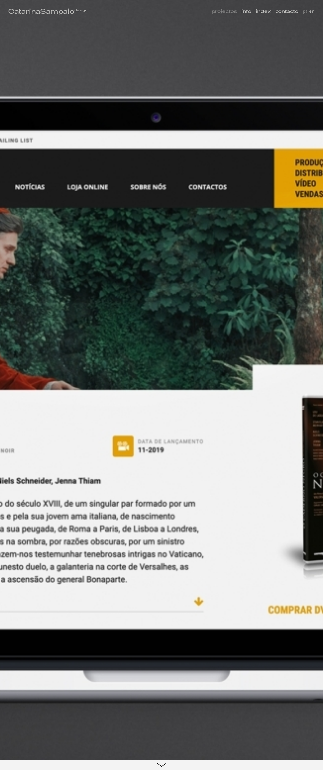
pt (305, 11)
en (312, 11)
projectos (224, 11)
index (263, 11)
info (246, 11)
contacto (286, 11)
